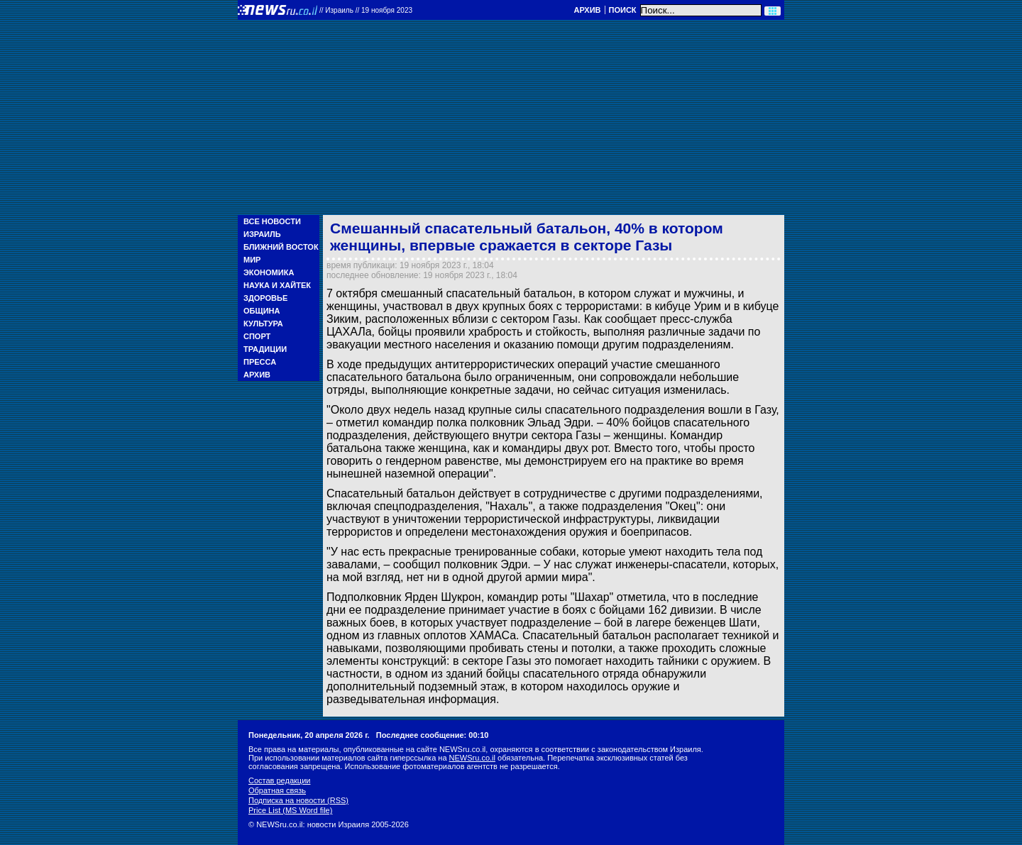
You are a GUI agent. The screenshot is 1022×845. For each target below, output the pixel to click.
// (365, 10)
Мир (251, 259)
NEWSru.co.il (472, 757)
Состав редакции (279, 780)
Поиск (623, 10)
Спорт (256, 336)
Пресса (259, 362)
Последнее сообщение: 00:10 (432, 735)
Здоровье (265, 298)
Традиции (265, 349)
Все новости (272, 221)
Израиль (262, 234)
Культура (263, 323)
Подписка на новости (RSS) (298, 800)
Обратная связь (277, 790)
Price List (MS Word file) (290, 810)
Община (261, 310)
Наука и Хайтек (277, 285)
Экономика (268, 272)
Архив (586, 10)
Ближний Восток (281, 247)
